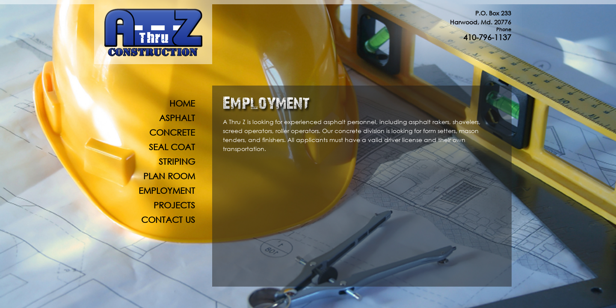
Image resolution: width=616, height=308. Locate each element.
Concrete (172, 132)
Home (182, 103)
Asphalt (177, 118)
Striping (177, 161)
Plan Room (169, 176)
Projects (174, 205)
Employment (167, 190)
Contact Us (168, 220)
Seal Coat (172, 147)
